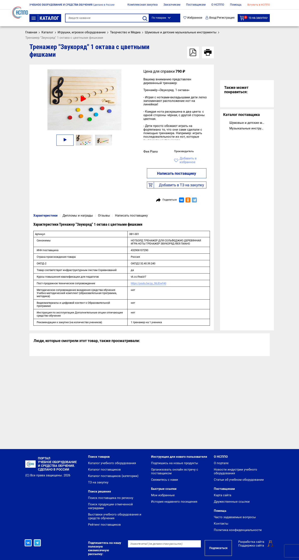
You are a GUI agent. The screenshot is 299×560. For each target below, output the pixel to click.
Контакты (221, 523)
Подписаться (218, 548)
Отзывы (104, 215)
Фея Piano (150, 151)
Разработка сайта (251, 542)
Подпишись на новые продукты (174, 463)
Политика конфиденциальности (238, 530)
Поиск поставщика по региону (110, 498)
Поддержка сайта (251, 545)
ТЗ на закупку (254, 18)
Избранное (192, 17)
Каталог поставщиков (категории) (113, 476)
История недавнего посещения (174, 501)
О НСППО (217, 4)
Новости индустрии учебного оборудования (235, 471)
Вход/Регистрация (220, 17)
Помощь (236, 4)
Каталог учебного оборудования (112, 463)
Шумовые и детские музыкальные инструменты (247, 123)
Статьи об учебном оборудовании (239, 480)
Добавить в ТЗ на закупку (175, 185)
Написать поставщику (176, 173)
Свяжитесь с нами (164, 480)
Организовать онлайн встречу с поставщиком (174, 471)
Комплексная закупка (142, 4)
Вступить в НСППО (258, 4)
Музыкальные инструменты (247, 128)
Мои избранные (163, 495)
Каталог (45, 18)
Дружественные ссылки (232, 501)
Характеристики (45, 215)
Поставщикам (196, 4)
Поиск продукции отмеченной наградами (110, 506)
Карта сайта (222, 495)
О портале (221, 463)
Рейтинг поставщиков (104, 524)
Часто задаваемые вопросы (235, 517)
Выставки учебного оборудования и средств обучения (114, 516)
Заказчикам (171, 4)
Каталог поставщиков (104, 469)
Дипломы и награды (78, 215)
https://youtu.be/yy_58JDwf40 (148, 283)
